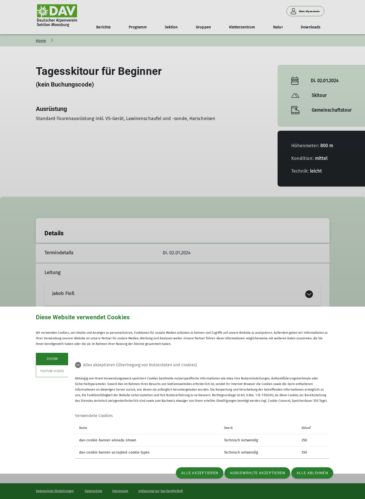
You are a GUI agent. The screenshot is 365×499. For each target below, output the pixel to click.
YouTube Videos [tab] (52, 371)
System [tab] (52, 359)
